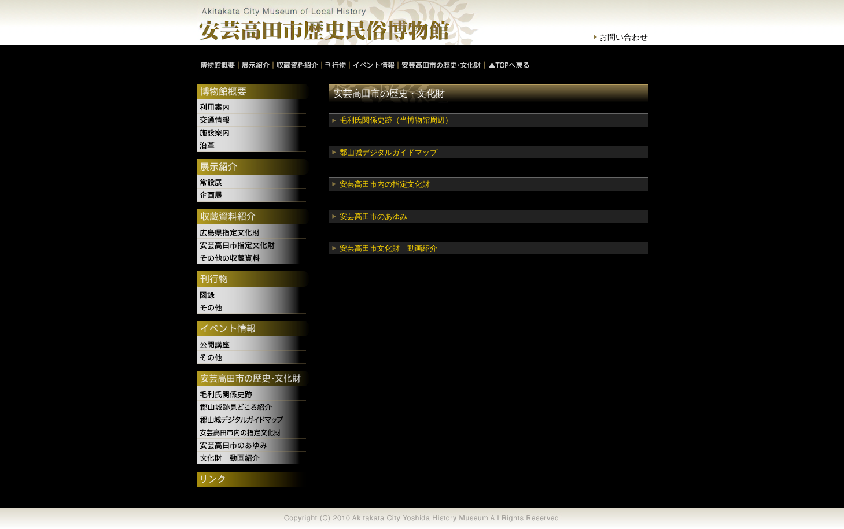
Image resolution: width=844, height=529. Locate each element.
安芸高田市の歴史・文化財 (253, 379)
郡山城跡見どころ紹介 (253, 407)
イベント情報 (253, 329)
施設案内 (253, 133)
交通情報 (253, 120)
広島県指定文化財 (253, 232)
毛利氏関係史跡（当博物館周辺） (396, 120)
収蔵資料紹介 (253, 217)
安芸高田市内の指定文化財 (385, 184)
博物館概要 (253, 92)
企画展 (253, 195)
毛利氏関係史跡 (253, 394)
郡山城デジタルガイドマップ (388, 152)
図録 (253, 294)
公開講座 (253, 344)
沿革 (253, 145)
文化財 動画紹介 (253, 458)
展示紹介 (253, 167)
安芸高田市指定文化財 (253, 245)
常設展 (253, 182)
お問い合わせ (623, 37)
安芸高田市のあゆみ (373, 216)
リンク (253, 480)
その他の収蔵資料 (253, 257)
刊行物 (253, 279)
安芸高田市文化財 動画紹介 (388, 248)
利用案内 (253, 107)
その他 (253, 307)
